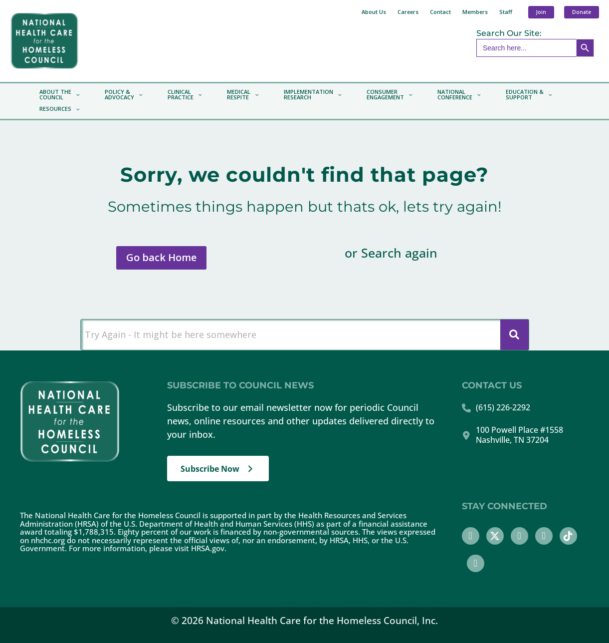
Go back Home (161, 257)
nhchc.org (48, 540)
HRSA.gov (207, 548)
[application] (75, 95)
